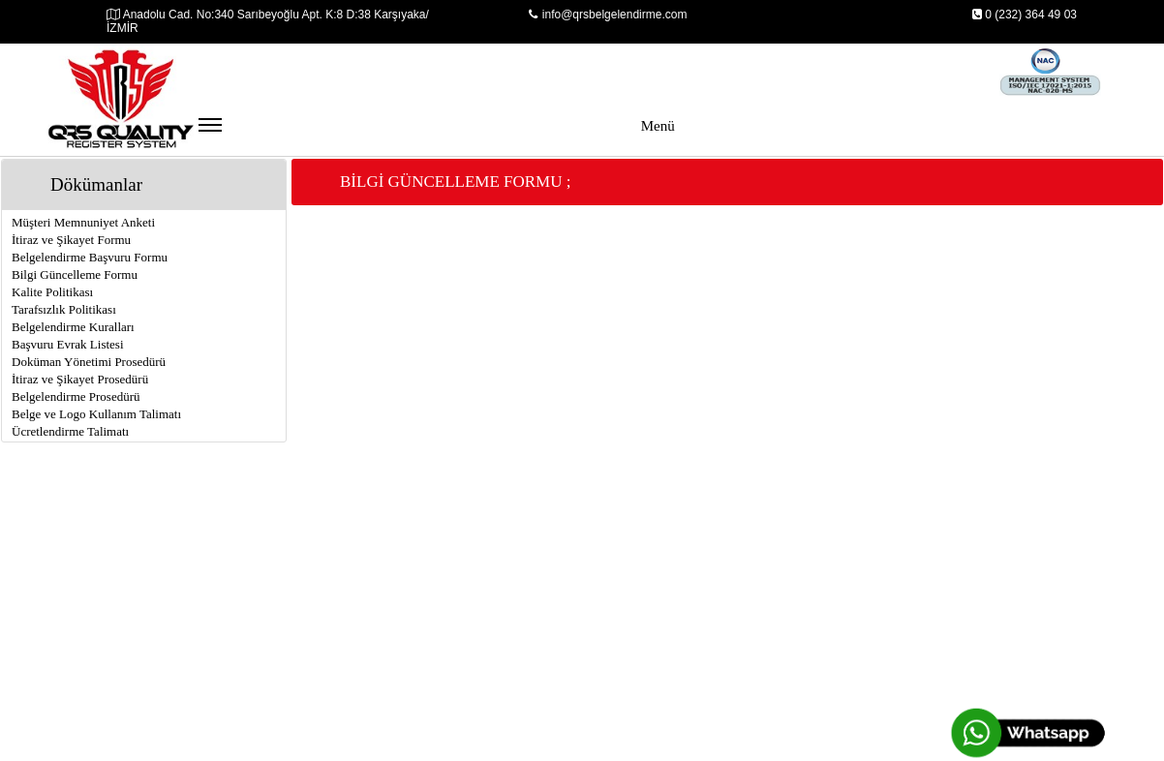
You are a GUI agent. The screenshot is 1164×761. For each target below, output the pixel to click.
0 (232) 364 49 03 (1024, 14)
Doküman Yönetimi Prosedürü (89, 361)
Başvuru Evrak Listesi (68, 344)
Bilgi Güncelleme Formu (75, 274)
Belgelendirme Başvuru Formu (90, 257)
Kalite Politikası (52, 292)
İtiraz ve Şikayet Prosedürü (80, 379)
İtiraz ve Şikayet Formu (71, 239)
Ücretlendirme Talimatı (70, 431)
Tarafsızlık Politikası (64, 309)
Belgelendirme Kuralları (73, 327)
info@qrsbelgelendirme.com (608, 14)
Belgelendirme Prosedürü (76, 396)
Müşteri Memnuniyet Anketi (83, 222)
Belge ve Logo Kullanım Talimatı (96, 414)
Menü (436, 135)
